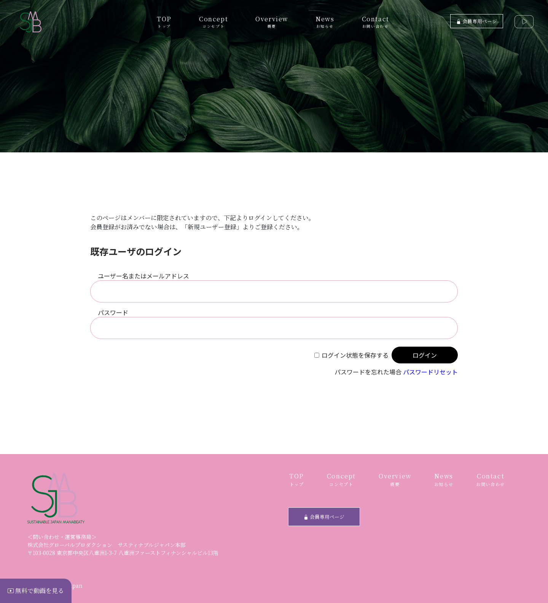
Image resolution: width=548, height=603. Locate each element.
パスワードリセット (430, 371)
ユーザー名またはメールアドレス (143, 275)
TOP (164, 21)
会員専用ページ (476, 21)
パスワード (113, 312)
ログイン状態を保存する (355, 355)
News (324, 21)
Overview (271, 21)
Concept (213, 21)
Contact (375, 21)
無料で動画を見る (36, 590)
